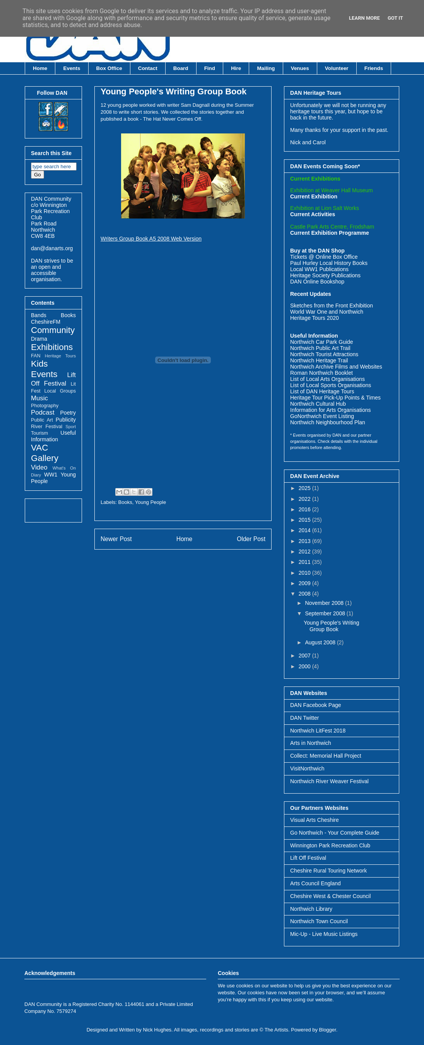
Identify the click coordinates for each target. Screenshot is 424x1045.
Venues (300, 68)
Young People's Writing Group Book (173, 91)
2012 (305, 551)
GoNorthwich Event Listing (322, 416)
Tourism (39, 433)
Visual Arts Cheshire (314, 820)
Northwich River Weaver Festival (329, 781)
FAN (36, 356)
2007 (305, 655)
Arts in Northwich (310, 743)
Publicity (66, 420)
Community (53, 330)
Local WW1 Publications (319, 269)
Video (39, 467)
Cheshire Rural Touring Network (328, 870)
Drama (39, 339)
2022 (305, 499)
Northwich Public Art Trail (320, 348)
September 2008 (325, 613)
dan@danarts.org (52, 248)
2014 (305, 530)
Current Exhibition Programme (329, 233)
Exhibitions (52, 347)
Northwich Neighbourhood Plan (327, 422)
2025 (305, 488)
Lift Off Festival (308, 858)
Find (209, 68)
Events (71, 68)
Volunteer (337, 68)
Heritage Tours (60, 355)
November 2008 (325, 603)
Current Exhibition (313, 196)
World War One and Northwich (326, 312)
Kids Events (44, 369)
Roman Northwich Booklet (321, 373)
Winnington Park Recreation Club (330, 845)
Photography (44, 405)
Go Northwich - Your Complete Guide (334, 833)
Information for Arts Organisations (330, 410)
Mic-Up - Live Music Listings (323, 934)
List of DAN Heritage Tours (322, 391)
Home (40, 68)
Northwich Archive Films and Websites (336, 367)
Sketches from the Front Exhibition (331, 305)
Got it (395, 18)
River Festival (46, 426)
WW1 (50, 474)
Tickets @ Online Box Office (324, 257)
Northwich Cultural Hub (318, 404)
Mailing (266, 68)
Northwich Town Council (319, 921)
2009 (305, 583)
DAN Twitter (304, 718)
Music (39, 398)
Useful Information (53, 436)
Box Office (109, 68)
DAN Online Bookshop (317, 281)
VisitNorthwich (307, 768)
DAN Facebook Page (315, 705)
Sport (70, 426)
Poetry (68, 413)
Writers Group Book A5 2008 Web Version (151, 239)
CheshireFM (45, 322)
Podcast (43, 412)
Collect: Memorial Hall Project (325, 756)
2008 (305, 594)
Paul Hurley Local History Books (329, 263)
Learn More (364, 18)
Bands (38, 315)
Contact (147, 68)
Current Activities (312, 214)
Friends (373, 68)
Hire (236, 68)
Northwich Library (311, 909)
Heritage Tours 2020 (314, 318)
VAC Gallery (44, 453)
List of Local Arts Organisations (327, 379)
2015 (305, 520)
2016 (305, 509)
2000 (305, 666)
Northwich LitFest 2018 (317, 730)
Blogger (327, 1030)
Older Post (251, 539)
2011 (305, 562)
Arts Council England (315, 883)
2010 (305, 573)
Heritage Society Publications (325, 275)
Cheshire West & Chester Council (330, 896)
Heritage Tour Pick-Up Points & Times (335, 397)
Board (180, 68)
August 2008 (321, 642)
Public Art (42, 420)
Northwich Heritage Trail (319, 360)
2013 (305, 541)
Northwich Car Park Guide (321, 342)
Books (125, 502)
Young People (150, 502)
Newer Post (116, 539)
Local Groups (60, 391)
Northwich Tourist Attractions (324, 354)
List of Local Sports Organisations (330, 385)
